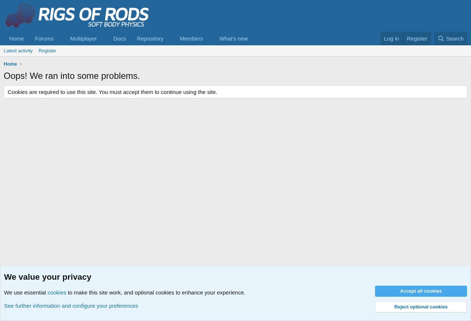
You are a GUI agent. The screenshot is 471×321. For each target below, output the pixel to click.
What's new (233, 38)
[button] (59, 38)
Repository (150, 38)
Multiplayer (83, 38)
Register (47, 50)
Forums (44, 38)
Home (16, 38)
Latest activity (18, 50)
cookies (56, 292)
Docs (119, 38)
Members (191, 38)
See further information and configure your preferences (71, 306)
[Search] (450, 38)
